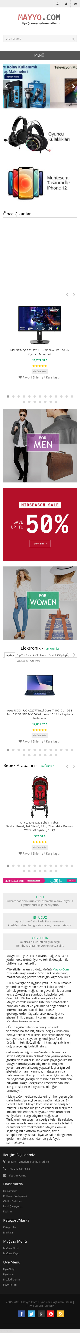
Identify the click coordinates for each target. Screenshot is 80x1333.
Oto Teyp (35, 660)
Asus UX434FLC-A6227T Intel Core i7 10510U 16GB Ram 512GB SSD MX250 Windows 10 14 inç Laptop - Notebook (39, 714)
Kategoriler (9, 1227)
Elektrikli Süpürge (57, 655)
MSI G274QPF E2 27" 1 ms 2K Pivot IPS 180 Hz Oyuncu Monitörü (39, 352)
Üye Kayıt (8, 1274)
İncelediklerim (11, 1279)
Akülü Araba (39, 655)
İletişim (7, 1211)
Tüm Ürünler (51, 648)
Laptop (10, 655)
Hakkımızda (10, 1191)
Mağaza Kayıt (11, 1253)
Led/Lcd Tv (22, 660)
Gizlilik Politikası (12, 1201)
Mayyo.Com (60, 969)
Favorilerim (10, 1284)
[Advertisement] (40, 262)
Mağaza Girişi (11, 1248)
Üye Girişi (9, 1269)
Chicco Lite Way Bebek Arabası (39, 822)
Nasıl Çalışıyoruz (13, 1206)
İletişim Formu (17, 1175)
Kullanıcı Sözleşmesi (15, 1196)
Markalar (8, 1232)
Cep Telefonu (23, 655)
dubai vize (7, 1331)
